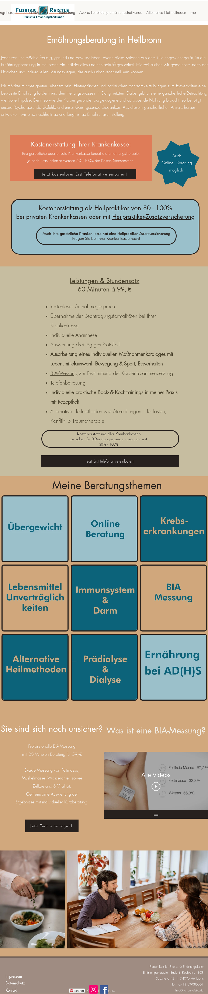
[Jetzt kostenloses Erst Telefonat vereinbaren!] (85, 174)
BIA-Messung (63, 373)
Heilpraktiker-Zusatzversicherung (153, 216)
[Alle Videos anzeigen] (156, 814)
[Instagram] (93, 989)
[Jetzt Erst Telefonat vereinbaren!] (110, 461)
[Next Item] (200, 899)
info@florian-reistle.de (189, 990)
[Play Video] (156, 786)
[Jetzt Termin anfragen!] (52, 826)
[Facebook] (104, 989)
